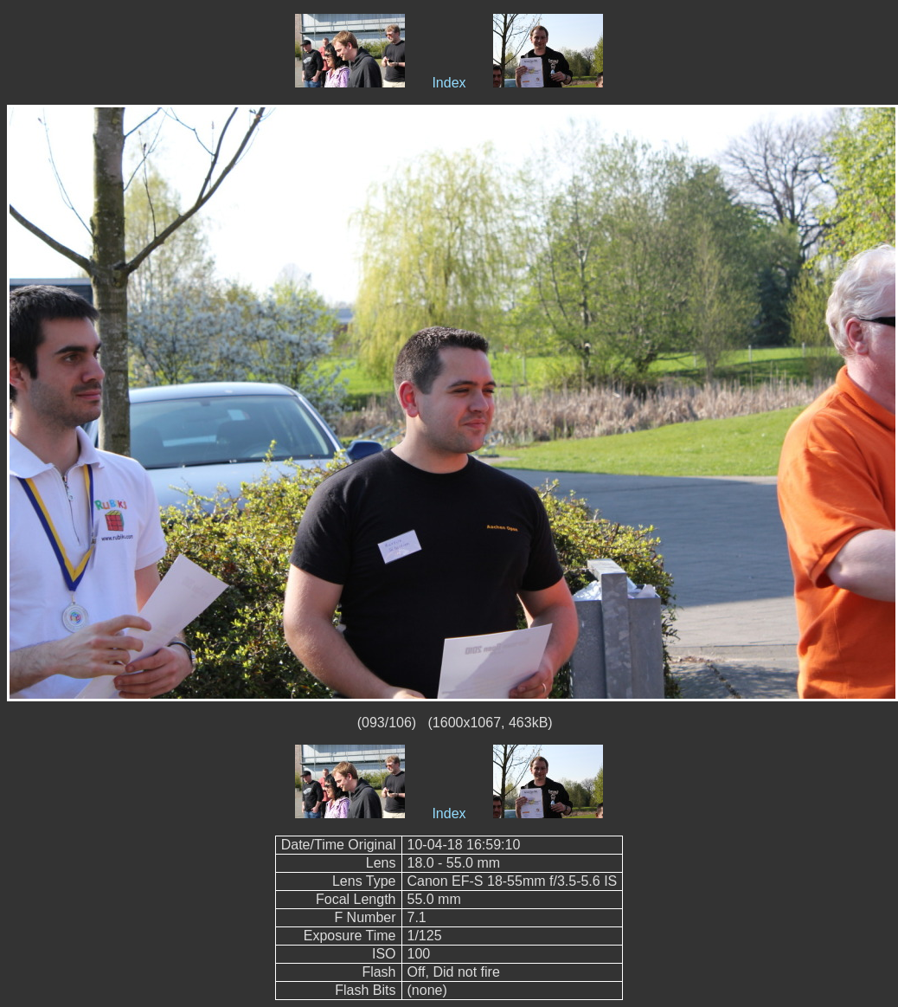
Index (448, 82)
